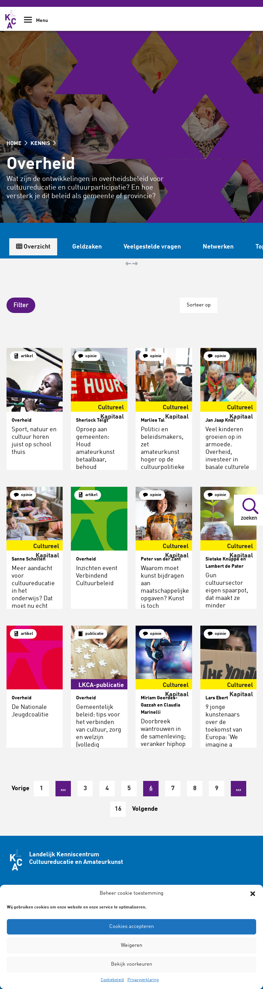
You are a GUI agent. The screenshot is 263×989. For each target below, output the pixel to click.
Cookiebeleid (112, 980)
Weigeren (131, 945)
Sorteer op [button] (199, 305)
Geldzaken (87, 247)
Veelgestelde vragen (152, 247)
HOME (17, 143)
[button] (252, 893)
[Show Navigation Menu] (28, 22)
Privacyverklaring (143, 980)
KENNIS (43, 143)
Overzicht (33, 246)
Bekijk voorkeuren (131, 964)
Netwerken (218, 247)
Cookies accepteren (131, 926)
